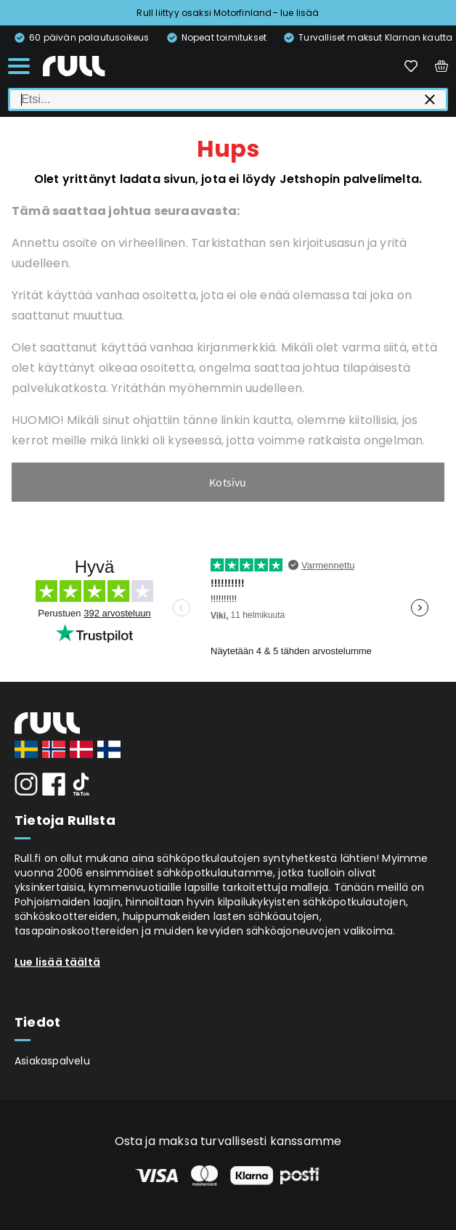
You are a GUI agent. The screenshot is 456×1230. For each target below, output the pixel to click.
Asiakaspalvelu (52, 1061)
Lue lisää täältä (57, 962)
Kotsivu (227, 482)
